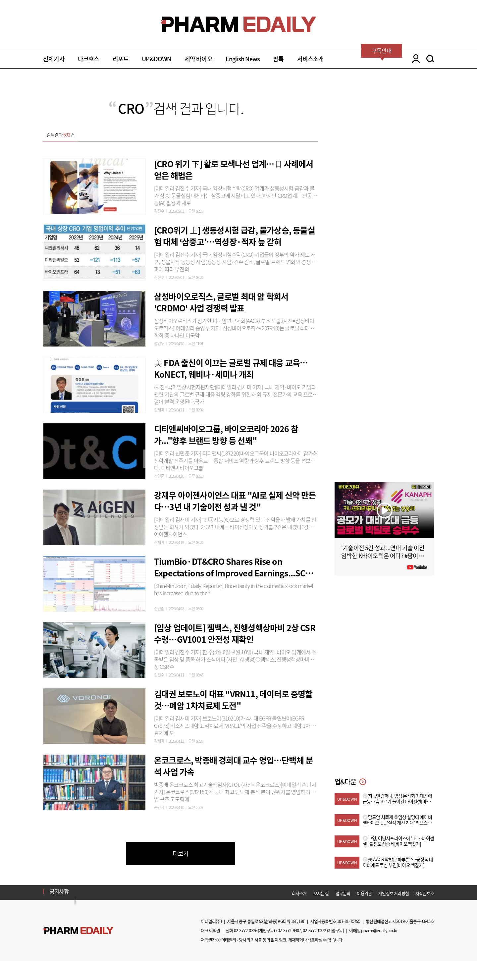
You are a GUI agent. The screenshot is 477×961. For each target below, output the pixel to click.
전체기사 (54, 58)
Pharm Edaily (78, 930)
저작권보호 (424, 893)
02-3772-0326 (245, 930)
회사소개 (299, 893)
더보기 (181, 853)
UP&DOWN (156, 58)
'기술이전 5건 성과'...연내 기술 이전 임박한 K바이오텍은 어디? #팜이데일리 (383, 555)
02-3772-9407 (289, 930)
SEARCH (430, 58)
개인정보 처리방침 (393, 893)
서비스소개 (310, 58)
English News (243, 58)
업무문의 (343, 893)
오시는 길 (321, 893)
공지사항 (59, 891)
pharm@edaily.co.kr (379, 930)
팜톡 (278, 58)
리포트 (121, 58)
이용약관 (364, 893)
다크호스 (88, 58)
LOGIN (414, 58)
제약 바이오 (198, 58)
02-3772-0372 (314, 930)
